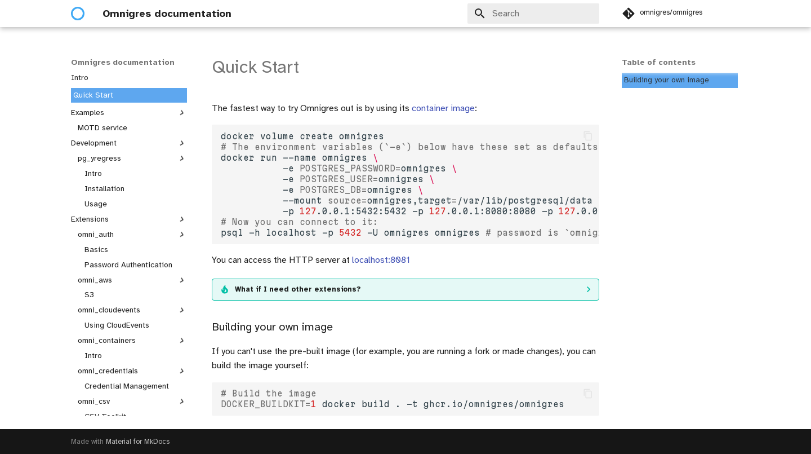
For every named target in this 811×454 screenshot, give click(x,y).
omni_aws (132, 280)
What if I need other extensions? (298, 289)
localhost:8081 (381, 260)
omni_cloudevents (132, 310)
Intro (79, 77)
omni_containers (132, 341)
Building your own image (666, 80)
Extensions (129, 219)
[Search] (533, 13)
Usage (95, 204)
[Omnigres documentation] (77, 13)
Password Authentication (128, 265)
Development (129, 143)
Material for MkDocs (138, 441)
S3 (89, 294)
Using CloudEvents (116, 325)
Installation (104, 188)
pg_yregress (132, 158)
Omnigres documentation (123, 62)
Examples (129, 113)
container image (443, 108)
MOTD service (102, 128)
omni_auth (132, 235)
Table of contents (659, 62)
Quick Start (93, 95)
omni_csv (132, 401)
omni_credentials (132, 371)
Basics (96, 249)
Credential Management (126, 386)
